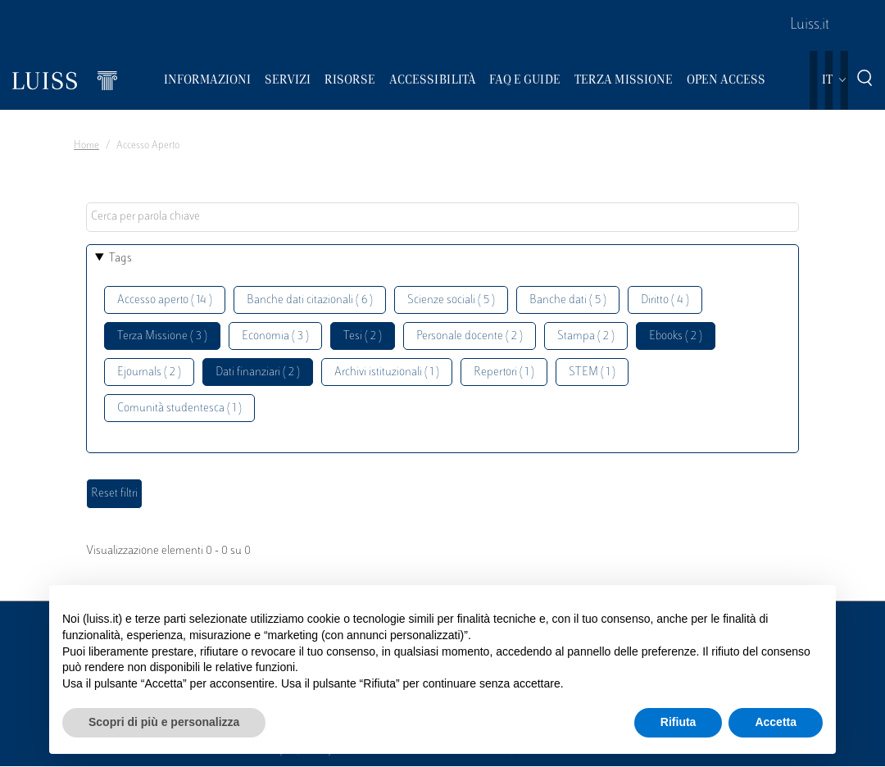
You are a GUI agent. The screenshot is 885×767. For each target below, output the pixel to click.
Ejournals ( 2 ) (149, 372)
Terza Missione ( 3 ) (162, 336)
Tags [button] (120, 258)
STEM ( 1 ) (592, 372)
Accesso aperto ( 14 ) (164, 300)
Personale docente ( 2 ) (469, 336)
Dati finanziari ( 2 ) (258, 372)
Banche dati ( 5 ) (567, 300)
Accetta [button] (775, 721)
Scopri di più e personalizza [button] (163, 721)
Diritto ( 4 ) (665, 300)
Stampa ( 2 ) (586, 336)
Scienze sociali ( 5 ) (451, 300)
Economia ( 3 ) (275, 336)
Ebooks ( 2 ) (675, 336)
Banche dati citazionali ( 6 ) (310, 300)
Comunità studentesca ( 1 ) (179, 408)
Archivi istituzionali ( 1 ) (386, 372)
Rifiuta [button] (678, 721)
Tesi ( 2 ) (362, 336)
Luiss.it (809, 25)
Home (86, 146)
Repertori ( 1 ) (504, 372)
